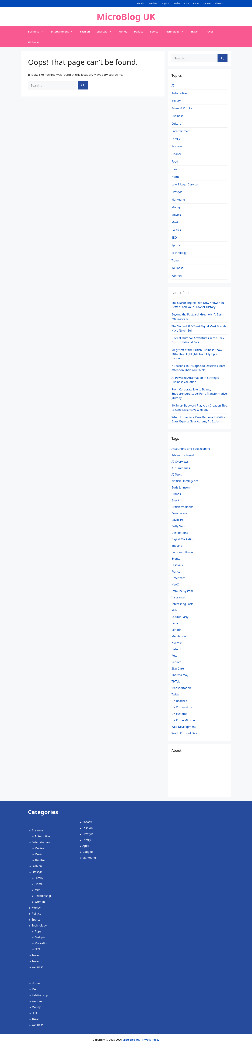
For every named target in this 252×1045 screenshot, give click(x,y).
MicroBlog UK (126, 17)
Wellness (33, 42)
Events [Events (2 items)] (176, 559)
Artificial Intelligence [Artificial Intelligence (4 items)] (185, 481)
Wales (177, 3)
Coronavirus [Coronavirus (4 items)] (179, 513)
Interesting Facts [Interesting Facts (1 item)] (182, 604)
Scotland (153, 3)
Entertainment (63, 31)
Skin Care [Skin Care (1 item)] (178, 668)
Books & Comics (182, 108)
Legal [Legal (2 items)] (175, 623)
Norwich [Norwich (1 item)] (177, 643)
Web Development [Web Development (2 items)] (184, 727)
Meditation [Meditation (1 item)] (179, 636)
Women (177, 276)
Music (175, 222)
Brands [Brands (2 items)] (176, 494)
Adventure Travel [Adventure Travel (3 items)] (183, 455)
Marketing (178, 200)
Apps (38, 931)
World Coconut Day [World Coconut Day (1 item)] (184, 733)
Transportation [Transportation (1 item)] (181, 688)
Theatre (40, 860)
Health (176, 169)
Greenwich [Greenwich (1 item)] (179, 578)
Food (175, 161)
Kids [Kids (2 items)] (174, 610)
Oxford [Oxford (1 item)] (176, 649)
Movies (176, 215)
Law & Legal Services (185, 184)
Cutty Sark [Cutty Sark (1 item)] (178, 526)
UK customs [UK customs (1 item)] (179, 714)
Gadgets (40, 937)
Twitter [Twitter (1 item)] (176, 694)
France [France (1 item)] (176, 571)
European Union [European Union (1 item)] (182, 552)
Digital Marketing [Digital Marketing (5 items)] (183, 539)
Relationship (43, 896)
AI (173, 85)
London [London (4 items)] (176, 630)
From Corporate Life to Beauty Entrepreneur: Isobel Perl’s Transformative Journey (199, 393)
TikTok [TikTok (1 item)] (176, 681)
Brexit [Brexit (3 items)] (175, 500)
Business (37, 31)
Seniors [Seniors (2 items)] (176, 662)
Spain (187, 3)
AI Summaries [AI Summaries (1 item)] (181, 468)
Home (176, 177)
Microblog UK (131, 1039)
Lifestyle (106, 31)
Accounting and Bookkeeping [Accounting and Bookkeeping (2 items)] (191, 449)
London (141, 3)
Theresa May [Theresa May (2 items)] (180, 675)
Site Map (219, 3)
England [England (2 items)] (177, 546)
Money (123, 31)
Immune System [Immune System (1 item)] (182, 591)
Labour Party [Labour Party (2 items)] (180, 617)
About (196, 3)
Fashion (85, 31)
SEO (174, 237)
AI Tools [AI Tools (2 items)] (177, 474)
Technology (176, 31)
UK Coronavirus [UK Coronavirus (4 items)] (182, 707)
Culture (176, 123)
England (166, 3)
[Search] (83, 85)
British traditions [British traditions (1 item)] (182, 507)
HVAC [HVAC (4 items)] (175, 584)
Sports (154, 31)
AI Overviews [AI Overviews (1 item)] (180, 462)
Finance (177, 154)
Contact (207, 3)
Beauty (176, 101)
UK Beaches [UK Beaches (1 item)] (179, 701)
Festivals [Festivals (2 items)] (177, 565)
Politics (138, 31)
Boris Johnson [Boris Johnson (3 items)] (181, 487)
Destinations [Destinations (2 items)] (180, 533)
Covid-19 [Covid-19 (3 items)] (177, 520)
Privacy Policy (150, 1039)
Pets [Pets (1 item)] (174, 656)
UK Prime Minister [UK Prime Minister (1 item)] (183, 720)
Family (176, 139)
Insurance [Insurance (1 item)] (178, 597)
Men (37, 890)
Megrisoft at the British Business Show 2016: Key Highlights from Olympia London (197, 354)
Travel (194, 31)
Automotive (179, 93)
